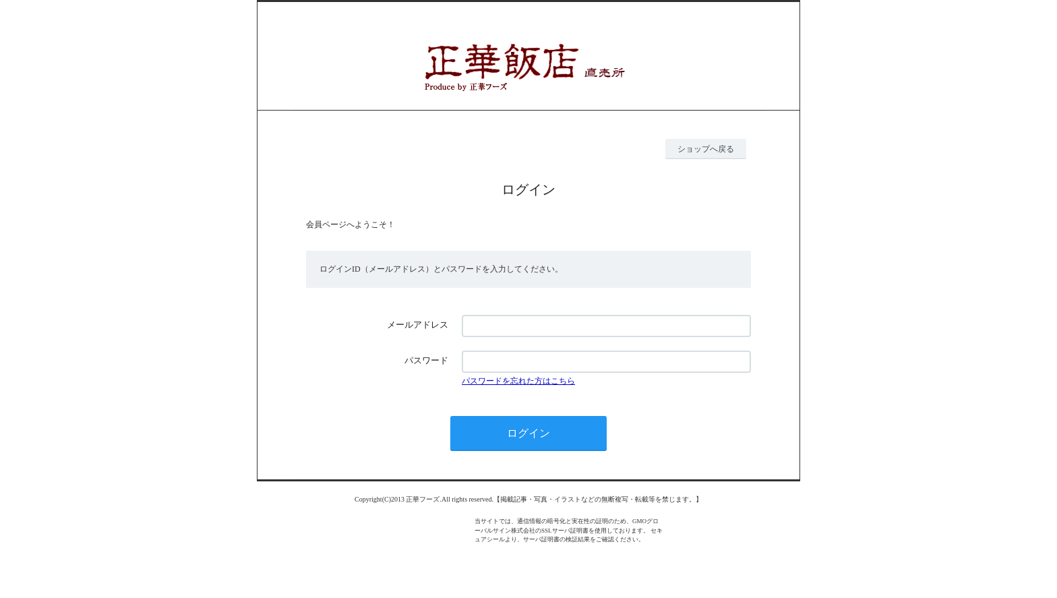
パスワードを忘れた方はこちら (518, 381)
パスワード (426, 360)
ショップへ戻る (705, 149)
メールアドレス (417, 325)
